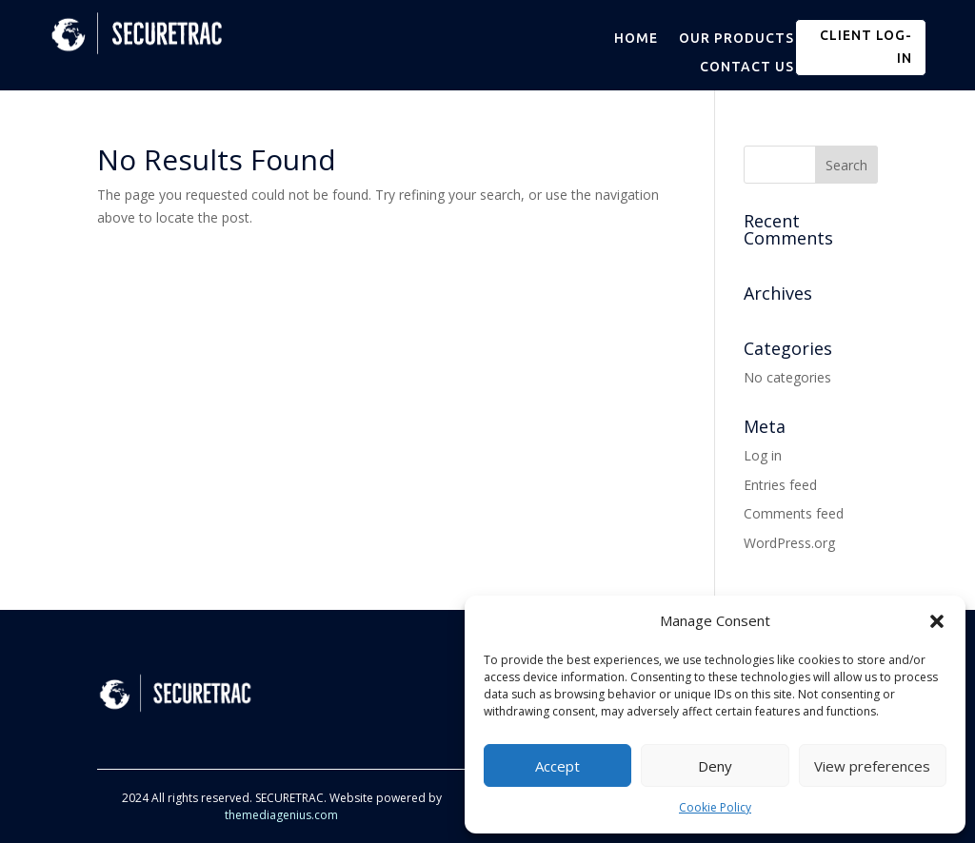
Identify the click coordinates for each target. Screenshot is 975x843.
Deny (715, 765)
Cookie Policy (715, 807)
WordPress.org (789, 543)
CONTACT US (747, 67)
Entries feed (780, 485)
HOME (636, 38)
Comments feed (794, 513)
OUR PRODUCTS (736, 38)
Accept (557, 765)
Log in (763, 455)
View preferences (872, 765)
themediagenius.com (281, 815)
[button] (936, 621)
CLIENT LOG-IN (866, 47)
